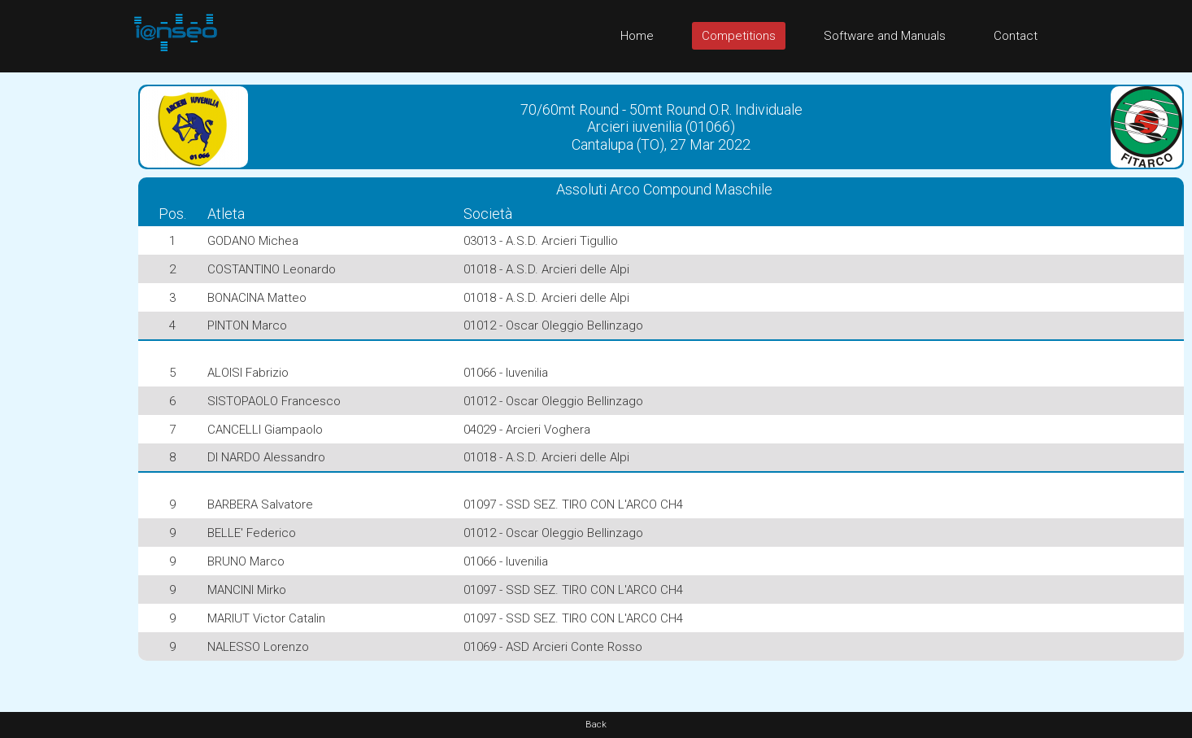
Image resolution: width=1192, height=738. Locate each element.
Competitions (739, 35)
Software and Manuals (885, 35)
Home (637, 35)
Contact (1016, 35)
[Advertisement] (65, 316)
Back (596, 724)
